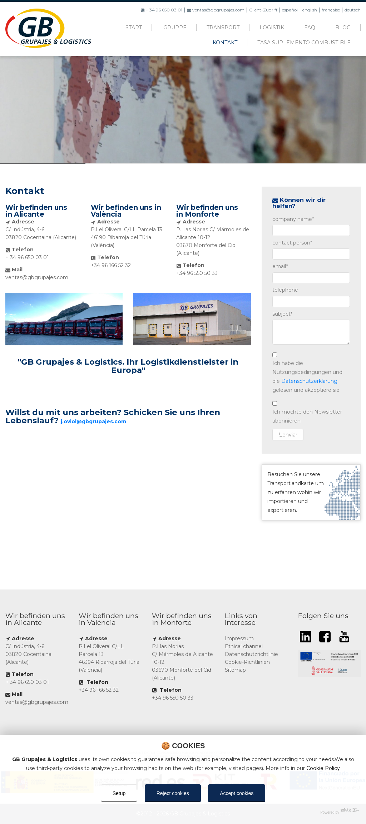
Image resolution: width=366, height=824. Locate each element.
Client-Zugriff (263, 10)
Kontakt (225, 42)
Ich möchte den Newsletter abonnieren (307, 416)
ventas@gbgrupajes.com (215, 10)
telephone (285, 290)
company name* (293, 219)
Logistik (271, 27)
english (309, 10)
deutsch (353, 10)
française (331, 10)
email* (280, 266)
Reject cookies (173, 793)
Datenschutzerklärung (309, 381)
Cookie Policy (323, 768)
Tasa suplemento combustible (304, 42)
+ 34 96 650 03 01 (161, 10)
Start (133, 27)
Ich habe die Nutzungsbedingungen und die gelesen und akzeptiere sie (307, 376)
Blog (343, 27)
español (290, 10)
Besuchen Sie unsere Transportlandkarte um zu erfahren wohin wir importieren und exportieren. (311, 492)
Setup (119, 793)
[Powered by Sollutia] (183, 812)
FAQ (309, 27)
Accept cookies (236, 793)
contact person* (292, 243)
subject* (282, 314)
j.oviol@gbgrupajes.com (93, 421)
